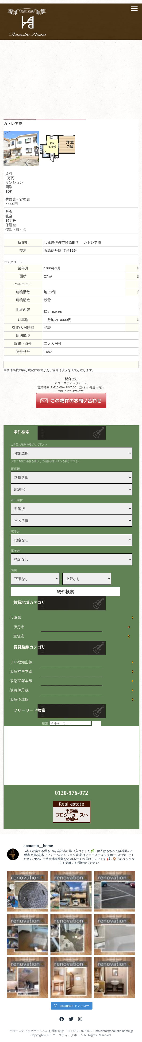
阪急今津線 (19, 699)
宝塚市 (19, 636)
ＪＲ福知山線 (21, 662)
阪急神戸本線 (21, 671)
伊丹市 (19, 627)
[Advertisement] (71, 84)
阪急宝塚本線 (21, 681)
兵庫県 (15, 618)
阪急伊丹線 (19, 690)
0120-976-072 (71, 793)
